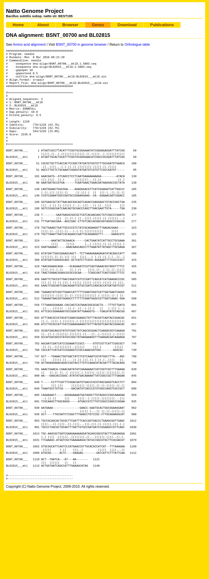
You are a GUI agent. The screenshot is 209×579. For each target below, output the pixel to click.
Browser (70, 25)
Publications (162, 25)
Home (18, 25)
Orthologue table (137, 44)
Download (127, 25)
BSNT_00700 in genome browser (81, 44)
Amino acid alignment (29, 44)
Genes (98, 25)
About (43, 25)
